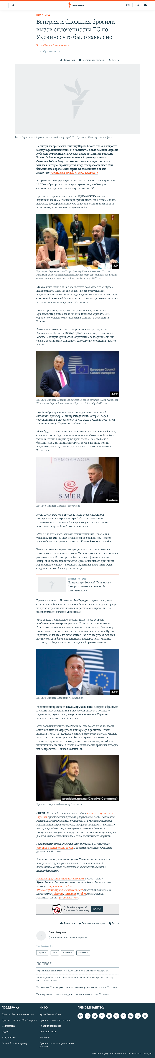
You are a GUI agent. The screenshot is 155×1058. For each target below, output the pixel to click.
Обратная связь (48, 1032)
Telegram (57, 893)
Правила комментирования (55, 1020)
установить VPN (68, 897)
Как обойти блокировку (14, 1043)
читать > (97, 909)
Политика (43, 15)
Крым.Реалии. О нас (50, 1015)
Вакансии (45, 1037)
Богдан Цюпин (44, 45)
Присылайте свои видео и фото (18, 1015)
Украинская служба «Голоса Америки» (74, 172)
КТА (137, 5)
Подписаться (8, 1026)
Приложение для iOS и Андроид (19, 1020)
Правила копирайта (50, 1026)
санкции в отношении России (54, 847)
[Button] (67, 60)
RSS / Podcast (9, 1037)
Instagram (70, 893)
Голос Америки (61, 45)
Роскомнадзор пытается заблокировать (60, 878)
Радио (5, 1032)
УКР (128, 5)
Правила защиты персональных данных (57, 1045)
